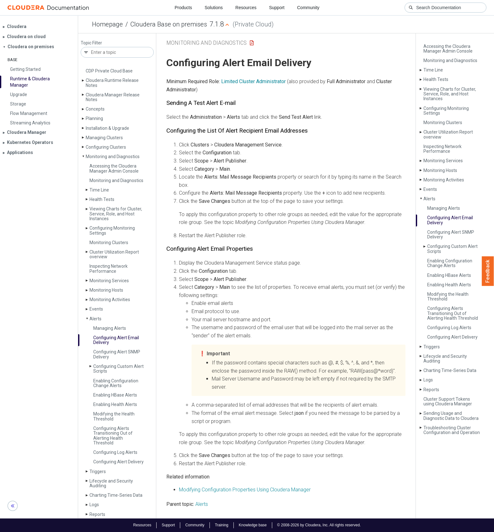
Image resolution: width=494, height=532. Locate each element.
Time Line (99, 189)
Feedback (488, 271)
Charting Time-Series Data (115, 495)
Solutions (213, 7)
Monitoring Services (109, 280)
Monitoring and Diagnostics (113, 156)
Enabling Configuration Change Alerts (115, 383)
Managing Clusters (104, 137)
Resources (245, 7)
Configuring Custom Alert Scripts (118, 369)
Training (221, 525)
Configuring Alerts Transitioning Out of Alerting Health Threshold (113, 435)
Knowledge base (253, 525)
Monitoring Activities (109, 299)
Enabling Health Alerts (115, 404)
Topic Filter (91, 43)
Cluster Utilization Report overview (114, 254)
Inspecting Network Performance (108, 268)
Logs (94, 504)
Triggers (97, 471)
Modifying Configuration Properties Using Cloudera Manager (245, 490)
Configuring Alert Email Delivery (116, 340)
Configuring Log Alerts (115, 452)
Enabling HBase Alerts (115, 395)
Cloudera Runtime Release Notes (112, 83)
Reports (97, 514)
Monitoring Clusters (108, 242)
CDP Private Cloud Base (109, 70)
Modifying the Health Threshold (114, 416)
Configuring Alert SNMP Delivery (116, 354)
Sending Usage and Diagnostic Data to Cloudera (451, 415)
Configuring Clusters (106, 147)
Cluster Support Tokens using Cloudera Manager (447, 401)
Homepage (107, 24)
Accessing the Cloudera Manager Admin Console (114, 168)
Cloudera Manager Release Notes (113, 97)
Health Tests (101, 199)
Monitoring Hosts (106, 290)
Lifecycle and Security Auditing (111, 483)
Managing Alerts (109, 328)
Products (183, 7)
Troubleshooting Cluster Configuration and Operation (451, 430)
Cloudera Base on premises (168, 24)
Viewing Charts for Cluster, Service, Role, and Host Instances (115, 213)
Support (276, 7)
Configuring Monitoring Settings (112, 230)
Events (96, 309)
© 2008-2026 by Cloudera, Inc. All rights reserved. (319, 525)
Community (308, 7)
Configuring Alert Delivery (118, 461)
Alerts (95, 318)
